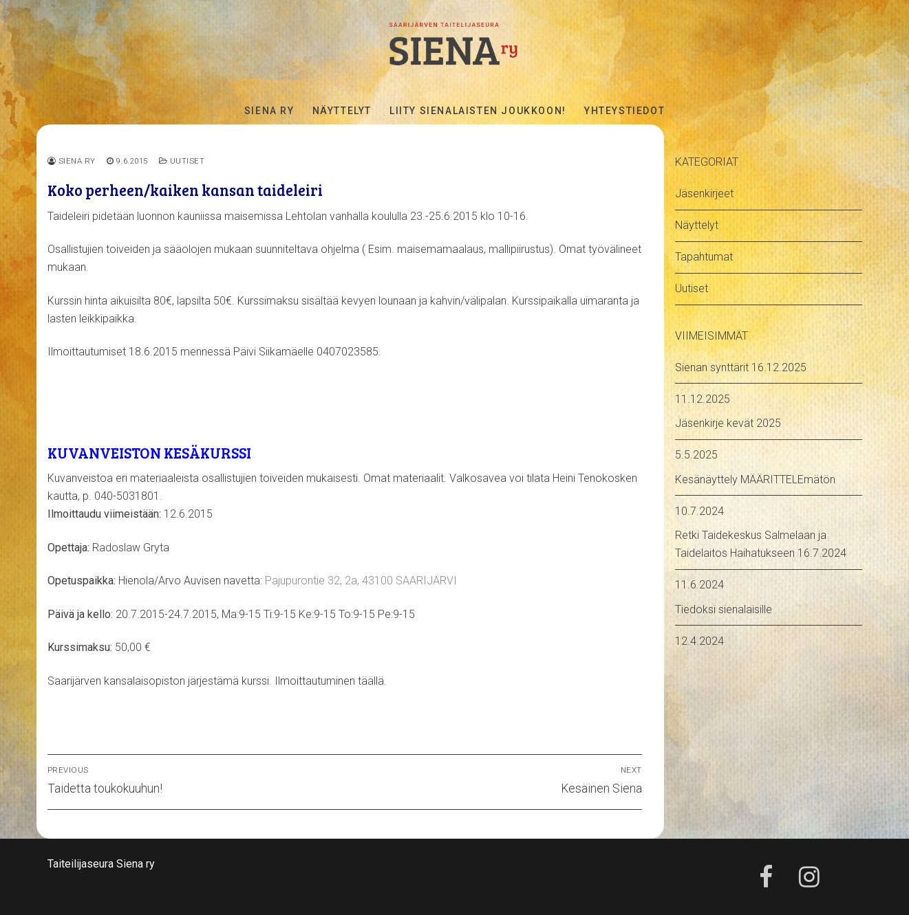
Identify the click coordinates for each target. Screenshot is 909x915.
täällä (371, 680)
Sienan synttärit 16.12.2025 (740, 367)
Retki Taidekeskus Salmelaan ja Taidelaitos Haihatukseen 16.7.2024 (760, 544)
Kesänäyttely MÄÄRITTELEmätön (755, 479)
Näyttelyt (696, 225)
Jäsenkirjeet (704, 193)
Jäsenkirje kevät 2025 (728, 423)
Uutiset (182, 161)
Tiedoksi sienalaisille (723, 609)
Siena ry (71, 161)
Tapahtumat (704, 256)
